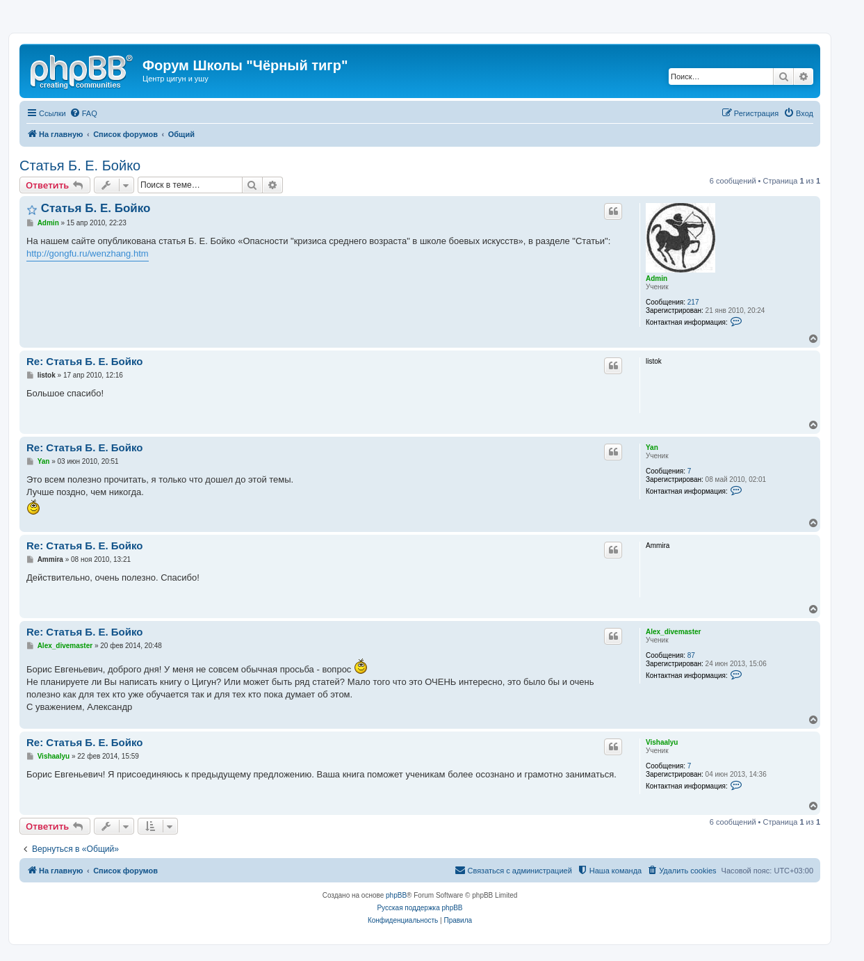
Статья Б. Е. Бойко (79, 165)
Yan (652, 447)
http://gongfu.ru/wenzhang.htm (87, 253)
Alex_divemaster (673, 632)
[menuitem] (83, 113)
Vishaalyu (662, 742)
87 (691, 655)
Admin (656, 278)
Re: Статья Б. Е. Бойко (84, 361)
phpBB (396, 895)
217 (693, 302)
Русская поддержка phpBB (419, 908)
